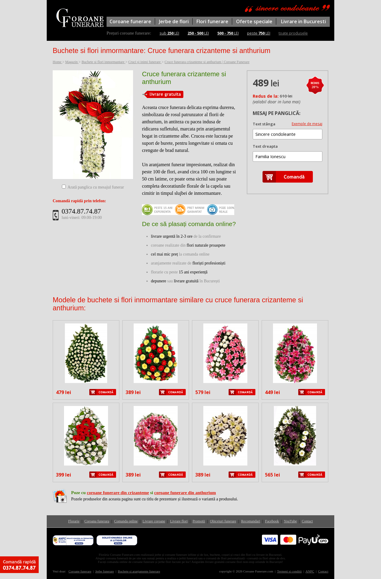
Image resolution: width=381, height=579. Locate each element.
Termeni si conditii (289, 571)
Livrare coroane (154, 521)
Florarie (73, 521)
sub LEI (169, 33)
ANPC (309, 571)
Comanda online (126, 521)
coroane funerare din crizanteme (118, 492)
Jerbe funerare (104, 571)
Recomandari (250, 521)
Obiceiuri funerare (223, 521)
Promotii (199, 521)
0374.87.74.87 (81, 211)
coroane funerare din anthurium (185, 492)
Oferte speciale (254, 21)
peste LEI (258, 33)
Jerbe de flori (174, 21)
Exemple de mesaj (307, 123)
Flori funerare (212, 21)
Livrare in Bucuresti (303, 21)
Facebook (272, 521)
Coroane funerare (130, 21)
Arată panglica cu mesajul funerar (96, 187)
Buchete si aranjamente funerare (139, 571)
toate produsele (293, 33)
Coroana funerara (96, 521)
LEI (198, 33)
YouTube (290, 521)
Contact (307, 521)
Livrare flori (179, 521)
